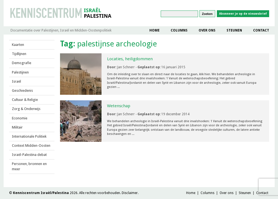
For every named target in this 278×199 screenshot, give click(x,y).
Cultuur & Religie (25, 100)
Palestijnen (20, 72)
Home (154, 30)
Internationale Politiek (29, 136)
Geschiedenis (22, 90)
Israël (16, 81)
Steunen (234, 30)
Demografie (21, 63)
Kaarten (18, 45)
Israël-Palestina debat (29, 155)
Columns (179, 30)
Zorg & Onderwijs (26, 109)
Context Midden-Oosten (31, 145)
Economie (19, 118)
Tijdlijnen (19, 54)
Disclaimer (130, 193)
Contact (261, 30)
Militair (17, 127)
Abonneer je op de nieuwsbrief (243, 13)
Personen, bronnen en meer (29, 166)
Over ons (207, 30)
